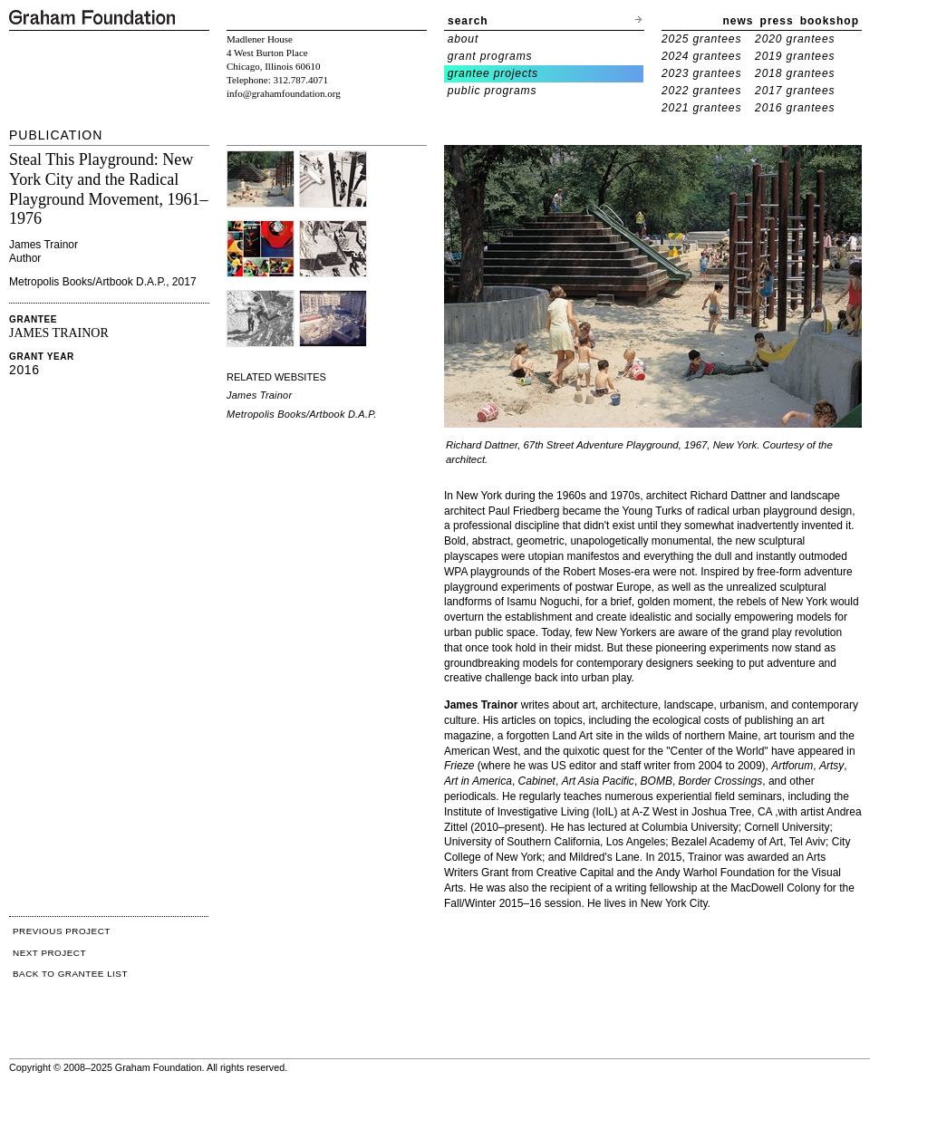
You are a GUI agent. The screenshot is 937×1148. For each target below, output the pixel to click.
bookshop (829, 20)
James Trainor (259, 395)
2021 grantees (701, 107)
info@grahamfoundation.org (284, 93)
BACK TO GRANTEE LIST (70, 974)
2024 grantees (701, 56)
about (463, 39)
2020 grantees (795, 39)
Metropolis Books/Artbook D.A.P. (302, 414)
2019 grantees (795, 56)
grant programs (490, 56)
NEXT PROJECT (49, 953)
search (468, 20)
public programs (492, 90)
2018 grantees (795, 73)
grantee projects (493, 73)
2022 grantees (701, 90)
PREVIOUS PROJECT (62, 931)
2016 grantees (795, 107)
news (738, 20)
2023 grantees (701, 73)
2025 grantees (701, 39)
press (777, 20)
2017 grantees (795, 90)
